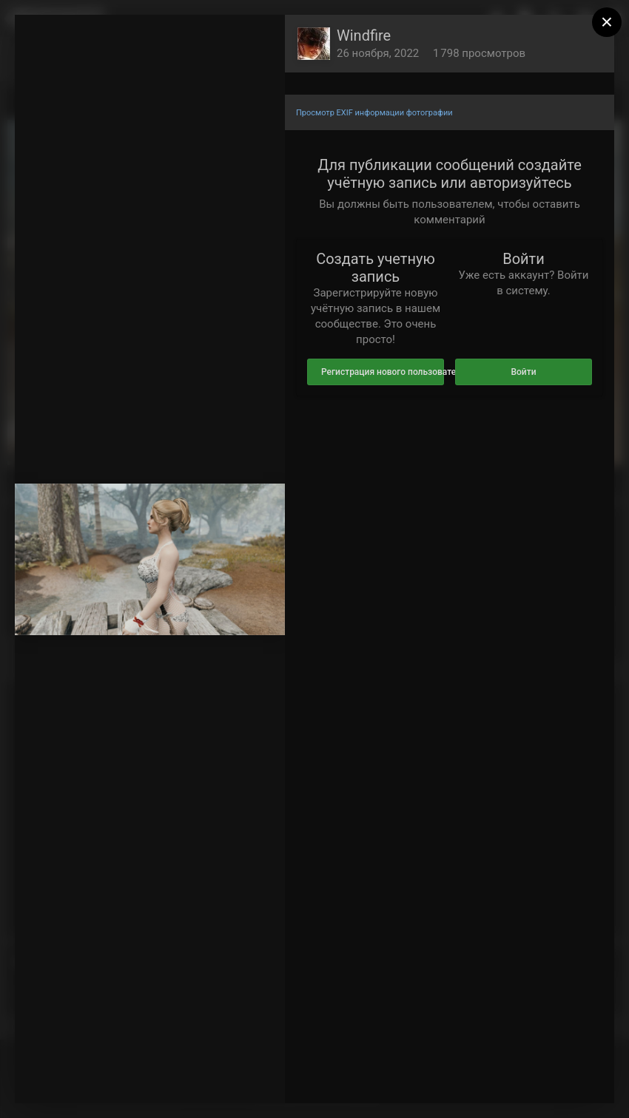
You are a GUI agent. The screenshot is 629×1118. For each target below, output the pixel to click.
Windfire (364, 35)
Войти (523, 372)
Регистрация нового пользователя (382, 372)
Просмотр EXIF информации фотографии (374, 113)
